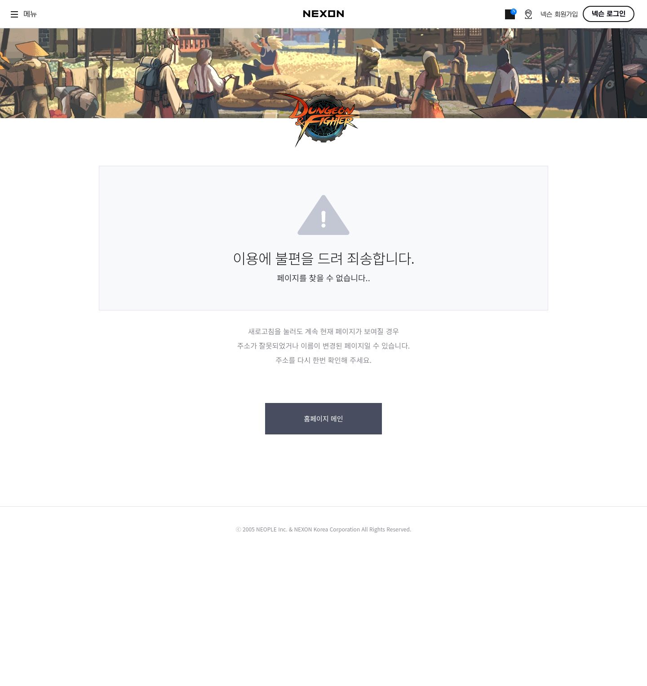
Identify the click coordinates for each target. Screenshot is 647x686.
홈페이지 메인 (323, 418)
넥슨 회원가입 (559, 14)
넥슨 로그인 (608, 14)
